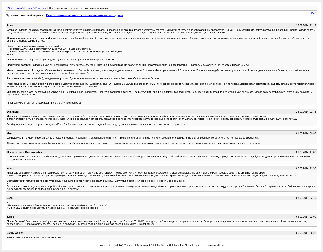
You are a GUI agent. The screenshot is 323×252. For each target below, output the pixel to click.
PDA (313, 12)
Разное (28, 8)
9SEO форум (14, 8)
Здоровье (40, 8)
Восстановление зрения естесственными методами (84, 15)
